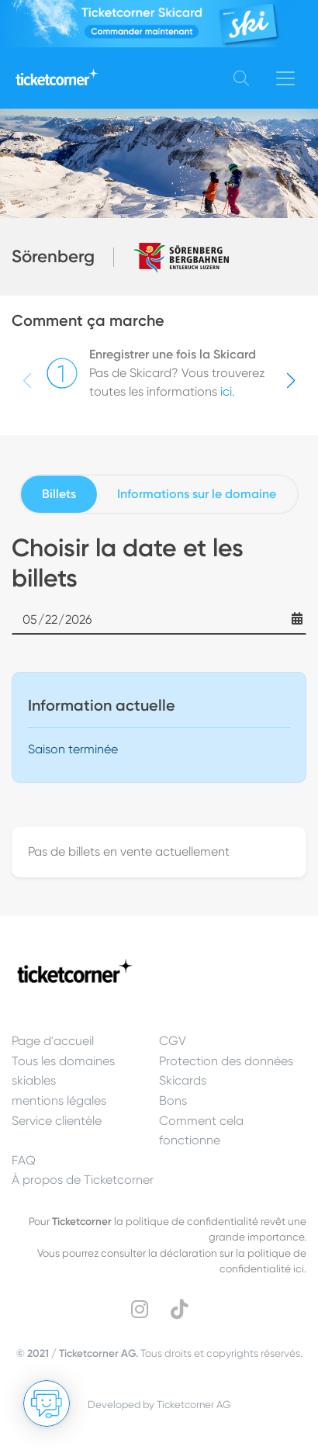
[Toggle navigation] (285, 78)
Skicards (182, 1080)
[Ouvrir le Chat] (46, 1403)
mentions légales (59, 1100)
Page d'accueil (53, 1040)
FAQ (24, 1160)
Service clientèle (57, 1120)
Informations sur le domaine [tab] (196, 493)
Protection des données (226, 1061)
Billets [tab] (59, 493)
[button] (290, 380)
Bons (173, 1100)
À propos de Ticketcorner (83, 1179)
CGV (172, 1040)
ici (226, 391)
